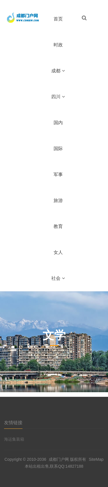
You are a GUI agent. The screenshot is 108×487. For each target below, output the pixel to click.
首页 (58, 18)
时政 (58, 44)
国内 (58, 122)
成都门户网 (59, 459)
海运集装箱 (14, 439)
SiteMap (96, 459)
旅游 (58, 200)
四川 (58, 96)
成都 (58, 70)
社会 (58, 278)
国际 (58, 148)
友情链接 (13, 422)
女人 (58, 252)
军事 (58, 174)
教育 (58, 226)
